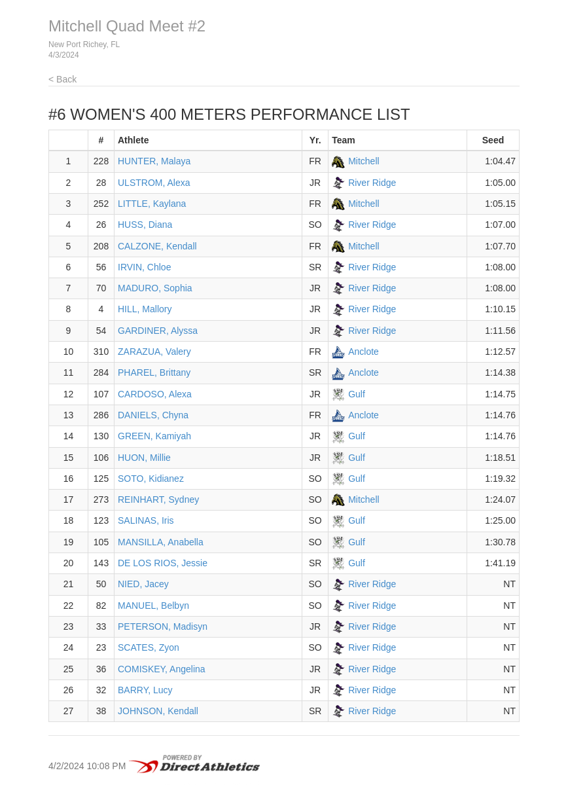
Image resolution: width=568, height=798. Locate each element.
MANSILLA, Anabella (161, 542)
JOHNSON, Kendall (158, 711)
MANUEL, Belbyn (153, 605)
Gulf (356, 394)
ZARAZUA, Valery (154, 351)
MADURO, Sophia (155, 288)
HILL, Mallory (144, 309)
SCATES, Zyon (148, 647)
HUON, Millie (144, 457)
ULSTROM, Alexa (154, 182)
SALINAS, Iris (146, 520)
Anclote (363, 351)
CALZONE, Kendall (157, 246)
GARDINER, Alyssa (158, 330)
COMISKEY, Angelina (161, 669)
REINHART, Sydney (158, 499)
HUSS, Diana (145, 224)
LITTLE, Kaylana (152, 203)
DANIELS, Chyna (153, 415)
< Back (62, 79)
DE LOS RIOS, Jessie (162, 563)
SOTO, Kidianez (151, 478)
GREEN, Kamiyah (154, 436)
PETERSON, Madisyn (162, 626)
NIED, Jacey (143, 584)
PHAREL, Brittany (154, 372)
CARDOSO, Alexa (155, 394)
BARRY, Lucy (145, 690)
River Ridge (372, 182)
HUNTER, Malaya (154, 161)
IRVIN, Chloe (144, 267)
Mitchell (363, 161)
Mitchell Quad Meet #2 (126, 26)
